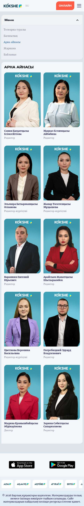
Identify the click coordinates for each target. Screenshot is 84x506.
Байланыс (10, 54)
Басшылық (11, 35)
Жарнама (10, 48)
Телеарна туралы (15, 29)
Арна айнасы (12, 42)
